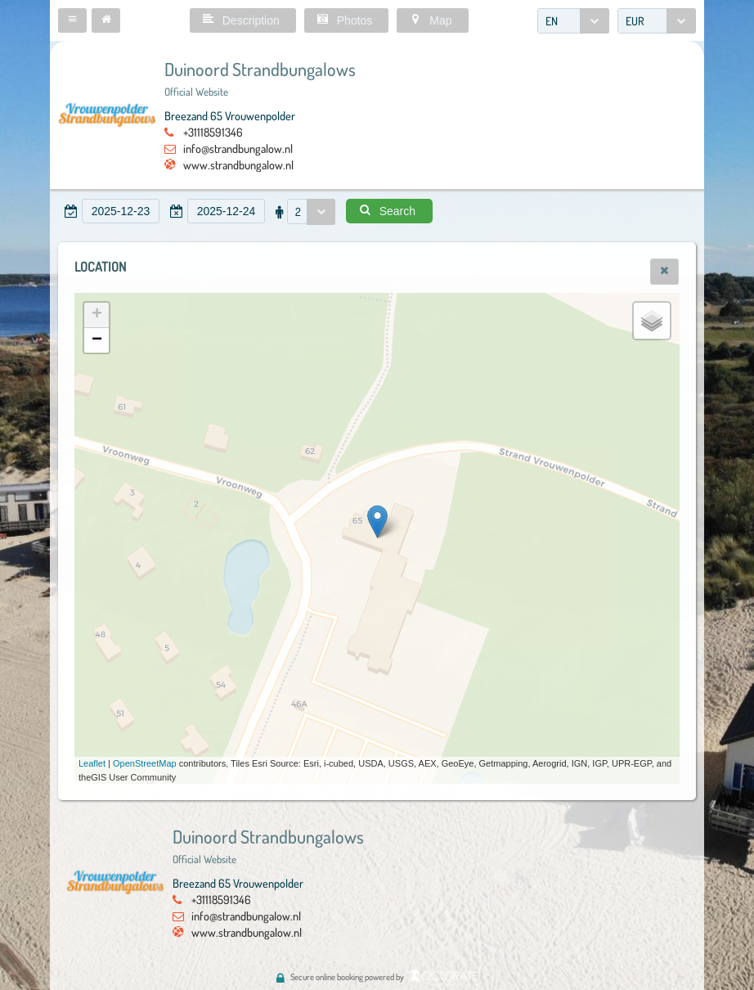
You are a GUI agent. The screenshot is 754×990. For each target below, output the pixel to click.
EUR (635, 21)
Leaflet (92, 763)
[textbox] (120, 211)
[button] (72, 20)
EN (551, 21)
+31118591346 (213, 131)
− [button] (97, 340)
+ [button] (97, 315)
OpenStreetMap (145, 763)
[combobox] (573, 21)
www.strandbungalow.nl (238, 164)
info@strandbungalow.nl (238, 148)
